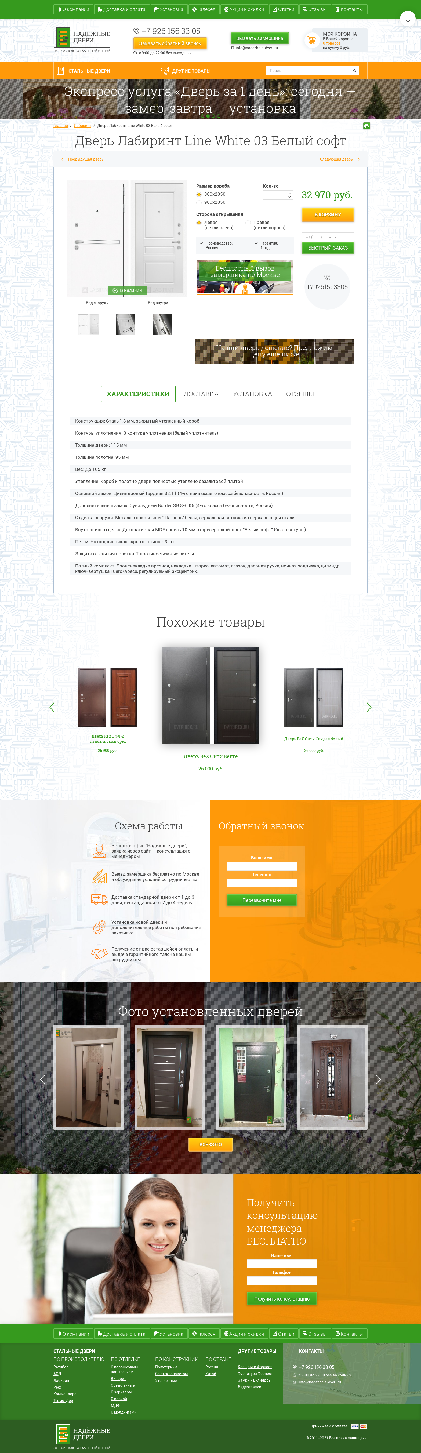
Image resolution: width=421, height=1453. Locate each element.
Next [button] (369, 707)
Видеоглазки (249, 1387)
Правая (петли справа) (269, 225)
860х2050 (215, 194)
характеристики (138, 393)
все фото (210, 1144)
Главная (60, 125)
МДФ (115, 1405)
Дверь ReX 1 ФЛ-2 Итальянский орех (108, 739)
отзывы (300, 393)
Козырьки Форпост (255, 1367)
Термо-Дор (63, 1401)
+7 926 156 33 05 (171, 31)
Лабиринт (82, 125)
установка (252, 393)
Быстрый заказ (328, 248)
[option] (91, 324)
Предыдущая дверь (86, 159)
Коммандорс (64, 1394)
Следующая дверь (336, 159)
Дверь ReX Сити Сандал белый (313, 738)
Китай (210, 1374)
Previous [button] (51, 707)
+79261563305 (327, 286)
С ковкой (119, 1399)
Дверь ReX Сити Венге (211, 756)
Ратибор (60, 1367)
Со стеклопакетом (171, 1374)
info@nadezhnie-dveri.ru (257, 48)
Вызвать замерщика (259, 38)
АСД (57, 1374)
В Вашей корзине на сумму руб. (340, 40)
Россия (211, 1367)
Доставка (201, 393)
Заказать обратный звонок (170, 43)
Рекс (57, 1387)
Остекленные (123, 1385)
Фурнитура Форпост (255, 1373)
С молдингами (123, 1412)
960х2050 (215, 202)
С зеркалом (121, 1392)
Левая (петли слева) (219, 225)
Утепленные (166, 1380)
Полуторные (166, 1367)
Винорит (118, 1378)
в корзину (328, 214)
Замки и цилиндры (254, 1380)
